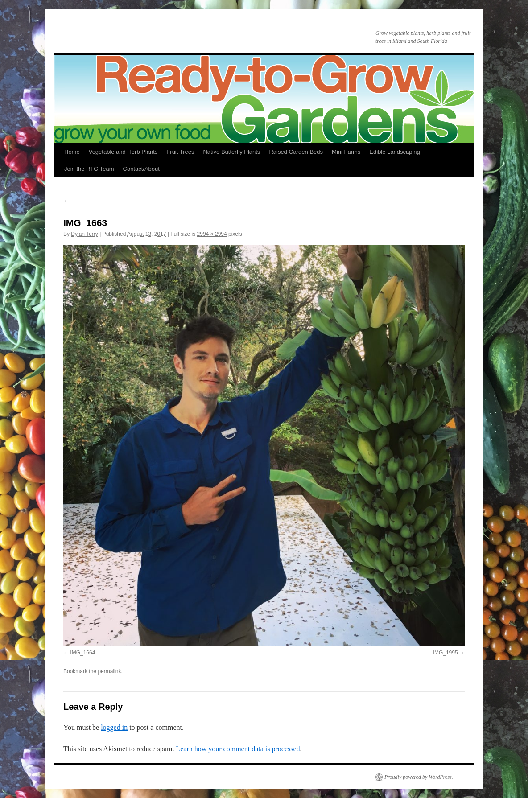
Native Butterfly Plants (231, 151)
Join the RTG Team (89, 168)
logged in (114, 727)
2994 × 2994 (212, 234)
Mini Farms (346, 151)
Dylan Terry (84, 234)
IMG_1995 (445, 653)
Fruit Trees (180, 151)
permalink (109, 671)
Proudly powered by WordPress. (418, 777)
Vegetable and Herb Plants (123, 151)
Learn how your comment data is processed (238, 749)
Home (72, 151)
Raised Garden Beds (296, 151)
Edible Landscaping (394, 151)
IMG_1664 (82, 653)
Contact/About (141, 168)
